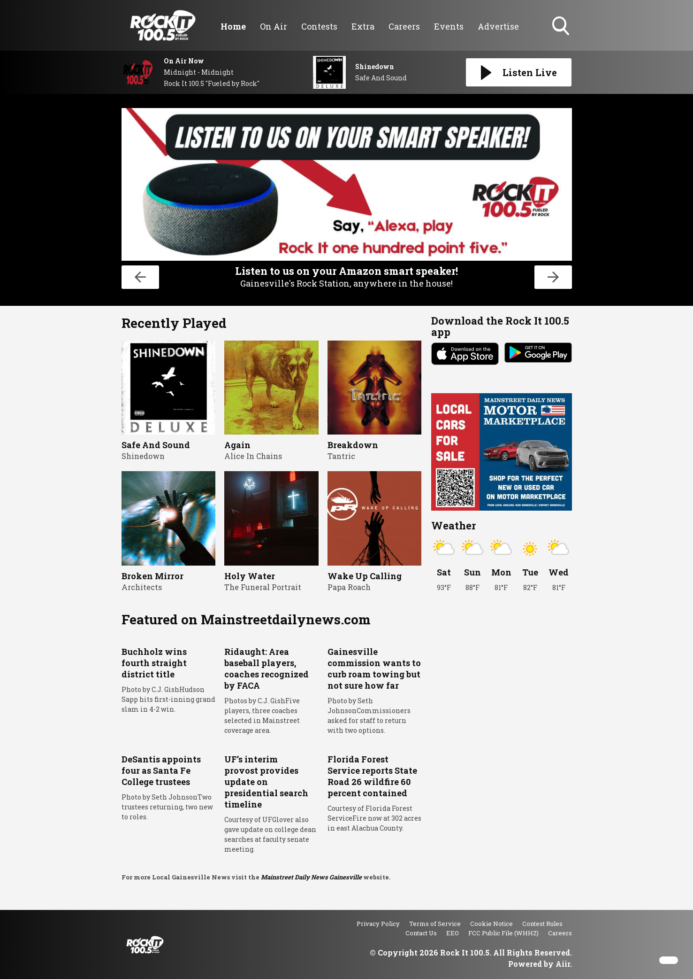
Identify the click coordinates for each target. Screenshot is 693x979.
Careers (404, 26)
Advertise (498, 26)
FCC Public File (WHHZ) (503, 933)
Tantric (341, 456)
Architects (142, 587)
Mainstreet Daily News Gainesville (311, 877)
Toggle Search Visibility (561, 26)
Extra (362, 26)
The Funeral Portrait (262, 587)
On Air (273, 26)
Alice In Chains (253, 456)
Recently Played (174, 323)
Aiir (563, 964)
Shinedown (143, 456)
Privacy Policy (378, 923)
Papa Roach (349, 587)
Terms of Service (435, 923)
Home (233, 26)
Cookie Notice (491, 923)
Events (449, 26)
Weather (453, 525)
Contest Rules (542, 923)
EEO (452, 933)
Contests (319, 26)
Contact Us (421, 933)
